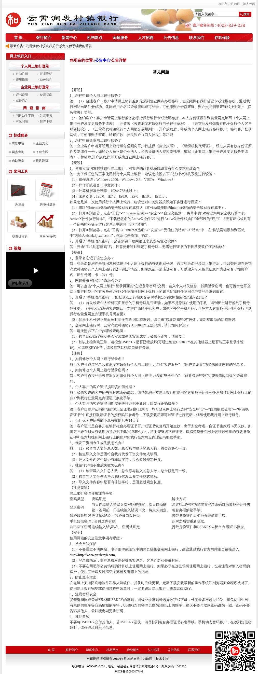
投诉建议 (42, 160)
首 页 (18, 38)
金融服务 (120, 38)
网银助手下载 (25, 115)
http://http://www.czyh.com (92, 555)
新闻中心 (69, 38)
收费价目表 (20, 236)
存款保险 (222, 38)
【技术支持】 (162, 659)
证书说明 (46, 74)
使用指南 (22, 79)
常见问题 (22, 121)
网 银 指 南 (35, 108)
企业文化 (42, 143)
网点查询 (18, 152)
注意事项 (46, 115)
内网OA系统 (47, 236)
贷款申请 (18, 143)
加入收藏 (249, 4)
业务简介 (46, 79)
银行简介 (43, 38)
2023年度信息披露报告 (41, 44)
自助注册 (22, 74)
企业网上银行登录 (35, 87)
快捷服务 (21, 135)
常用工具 (21, 171)
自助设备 (18, 160)
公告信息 (171, 38)
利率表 (19, 205)
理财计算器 (48, 205)
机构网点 (94, 38)
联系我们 (196, 38)
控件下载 (46, 121)
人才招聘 (145, 38)
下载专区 (42, 152)
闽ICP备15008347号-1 (129, 671)
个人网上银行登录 (35, 66)
